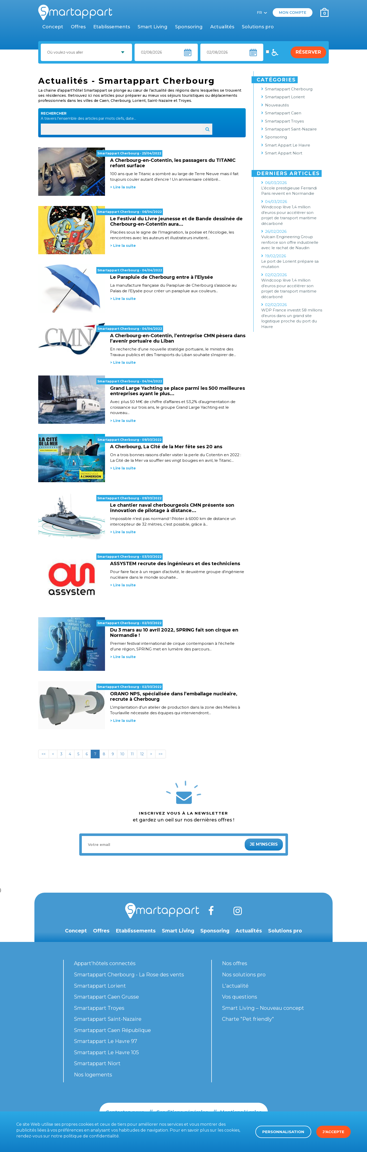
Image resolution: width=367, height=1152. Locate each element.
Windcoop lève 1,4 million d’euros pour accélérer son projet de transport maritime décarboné (289, 215)
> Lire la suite (123, 187)
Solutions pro (258, 27)
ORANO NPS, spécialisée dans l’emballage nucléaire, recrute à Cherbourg (173, 696)
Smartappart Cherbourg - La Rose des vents (129, 975)
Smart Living (152, 27)
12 (142, 754)
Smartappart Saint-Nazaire (291, 129)
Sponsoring (189, 27)
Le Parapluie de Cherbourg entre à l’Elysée (161, 277)
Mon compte (292, 12)
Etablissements (111, 27)
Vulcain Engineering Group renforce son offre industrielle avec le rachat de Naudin (289, 242)
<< (44, 754)
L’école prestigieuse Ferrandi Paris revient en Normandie (289, 191)
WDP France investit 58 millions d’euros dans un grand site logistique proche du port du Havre (291, 318)
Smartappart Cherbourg (118, 153)
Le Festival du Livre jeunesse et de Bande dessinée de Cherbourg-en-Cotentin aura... (176, 221)
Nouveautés (277, 105)
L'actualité (235, 986)
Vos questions (239, 997)
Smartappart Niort (97, 1063)
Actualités (222, 27)
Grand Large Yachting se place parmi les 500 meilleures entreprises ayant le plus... (177, 390)
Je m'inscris (264, 844)
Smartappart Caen (283, 113)
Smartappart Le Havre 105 (106, 1052)
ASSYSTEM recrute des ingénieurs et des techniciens (175, 563)
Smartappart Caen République (112, 1030)
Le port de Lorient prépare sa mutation (290, 264)
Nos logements (93, 1075)
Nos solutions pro (244, 975)
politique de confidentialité (91, 1136)
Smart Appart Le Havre (287, 145)
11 (132, 754)
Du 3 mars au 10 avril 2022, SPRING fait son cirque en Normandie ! (174, 632)
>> (161, 754)
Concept (52, 27)
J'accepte (333, 1131)
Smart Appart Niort (283, 153)
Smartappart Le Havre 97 (105, 1041)
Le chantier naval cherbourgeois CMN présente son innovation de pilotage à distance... (172, 507)
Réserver (308, 52)
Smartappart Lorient (285, 96)
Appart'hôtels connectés (105, 963)
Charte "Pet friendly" (248, 1019)
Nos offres (234, 963)
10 (122, 754)
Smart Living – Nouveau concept (263, 1008)
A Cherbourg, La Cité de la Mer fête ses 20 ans (166, 447)
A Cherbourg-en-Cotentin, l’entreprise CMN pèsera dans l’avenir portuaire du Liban (177, 338)
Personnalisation (283, 1131)
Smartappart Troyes (284, 121)
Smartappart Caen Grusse (106, 997)
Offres (78, 27)
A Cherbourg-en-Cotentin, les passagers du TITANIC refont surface (172, 162)
